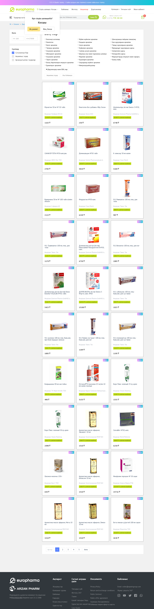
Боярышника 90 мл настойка (55, 385)
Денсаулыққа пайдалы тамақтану (124, 39)
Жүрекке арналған (85, 57)
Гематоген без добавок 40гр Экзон (92, 109)
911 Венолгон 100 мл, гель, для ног (126, 247)
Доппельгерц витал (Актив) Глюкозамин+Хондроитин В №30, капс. (91, 249)
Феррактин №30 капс (87, 201)
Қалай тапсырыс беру (80, 600)
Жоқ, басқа (47, 29)
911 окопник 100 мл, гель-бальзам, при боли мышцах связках (58, 340)
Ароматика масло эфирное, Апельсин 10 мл (89, 479)
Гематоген (49, 42)
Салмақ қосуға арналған (87, 51)
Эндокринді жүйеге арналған (89, 62)
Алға (86, 551)
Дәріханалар (96, 9)
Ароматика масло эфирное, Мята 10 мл (58, 525)
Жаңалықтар (58, 587)
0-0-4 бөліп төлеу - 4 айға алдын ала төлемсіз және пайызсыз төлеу (77, 2)
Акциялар (84, 9)
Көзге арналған (51, 45)
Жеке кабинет (139, 9)
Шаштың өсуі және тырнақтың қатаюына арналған (97, 54)
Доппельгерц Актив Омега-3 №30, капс (126, 110)
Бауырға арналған (85, 42)
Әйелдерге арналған (53, 54)
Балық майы (116, 60)
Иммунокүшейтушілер (87, 65)
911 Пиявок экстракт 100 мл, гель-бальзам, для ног (92, 340)
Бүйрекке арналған (86, 48)
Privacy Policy (95, 587)
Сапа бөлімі (76, 608)
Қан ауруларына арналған (121, 42)
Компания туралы (59, 590)
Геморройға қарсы (118, 54)
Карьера (56, 598)
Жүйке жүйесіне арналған (88, 39)
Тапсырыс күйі (126, 9)
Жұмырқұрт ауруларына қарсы (123, 48)
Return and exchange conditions (102, 590)
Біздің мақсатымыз (60, 602)
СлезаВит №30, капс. (121, 431)
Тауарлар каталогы (19, 17)
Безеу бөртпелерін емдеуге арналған (60, 62)
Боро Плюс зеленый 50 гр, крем (56, 431)
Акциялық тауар (52, 77)
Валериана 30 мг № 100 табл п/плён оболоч (58, 202)
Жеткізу (74, 9)
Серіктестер (57, 605)
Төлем (74, 596)
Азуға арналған (84, 45)
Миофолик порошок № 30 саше (125, 478)
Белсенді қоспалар (53, 39)
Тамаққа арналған (52, 48)
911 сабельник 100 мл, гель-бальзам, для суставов (124, 294)
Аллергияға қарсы (118, 51)
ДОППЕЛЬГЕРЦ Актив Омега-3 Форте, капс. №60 (90, 294)
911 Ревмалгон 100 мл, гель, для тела (125, 202)
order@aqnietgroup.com (131, 587)
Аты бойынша (67, 77)
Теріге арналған (52, 60)
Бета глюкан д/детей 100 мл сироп (126, 524)
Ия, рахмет (33, 29)
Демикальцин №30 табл (88, 155)
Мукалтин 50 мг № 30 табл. (55, 109)
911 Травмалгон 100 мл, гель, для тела (57, 248)
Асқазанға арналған (53, 51)
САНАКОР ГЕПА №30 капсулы (56, 155)
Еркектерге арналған (53, 65)
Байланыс (65, 9)
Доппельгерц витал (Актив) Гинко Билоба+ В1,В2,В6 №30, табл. (57, 294)
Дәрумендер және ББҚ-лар (57, 71)
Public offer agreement (99, 598)
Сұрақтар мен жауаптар (81, 604)
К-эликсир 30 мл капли (121, 155)
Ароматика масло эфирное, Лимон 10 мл (92, 525)
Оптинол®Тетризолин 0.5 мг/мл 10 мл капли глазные (92, 386)
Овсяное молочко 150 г (53, 478)
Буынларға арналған (86, 60)
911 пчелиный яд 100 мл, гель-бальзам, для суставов (124, 340)
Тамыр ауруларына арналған (122, 45)
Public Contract (96, 594)
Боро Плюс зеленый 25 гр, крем (125, 385)
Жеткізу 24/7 (76, 593)
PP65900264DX (17, 598)
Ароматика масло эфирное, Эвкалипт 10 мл (89, 432)
